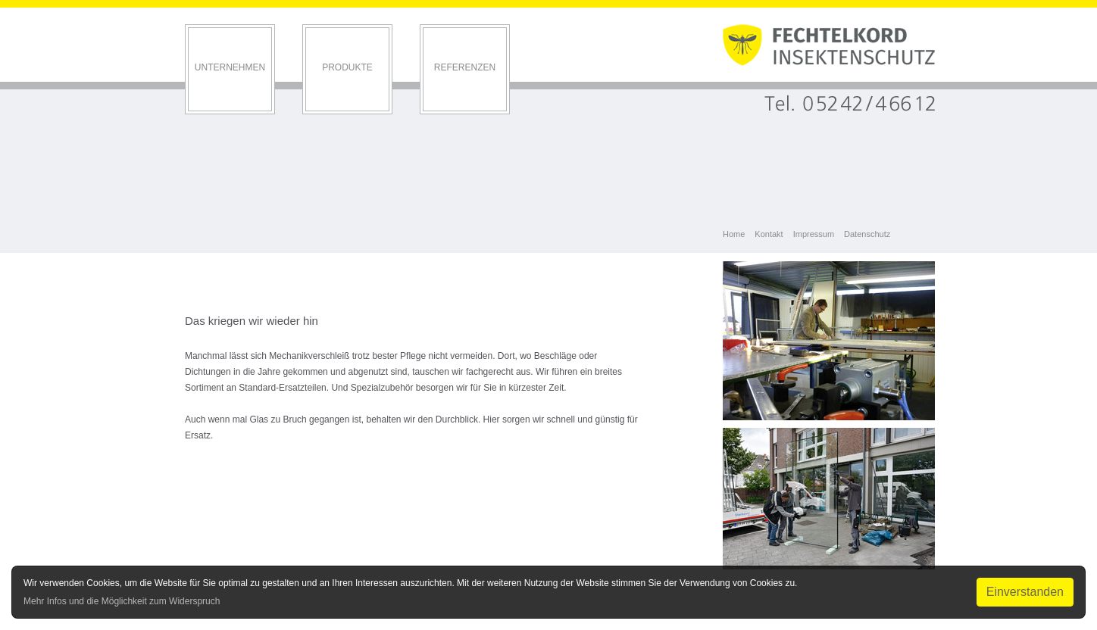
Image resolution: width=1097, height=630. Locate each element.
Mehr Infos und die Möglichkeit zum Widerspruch (121, 601)
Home (734, 234)
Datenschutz (867, 234)
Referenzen (464, 67)
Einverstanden (1025, 591)
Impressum (813, 234)
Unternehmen (230, 67)
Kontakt (769, 234)
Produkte (347, 67)
